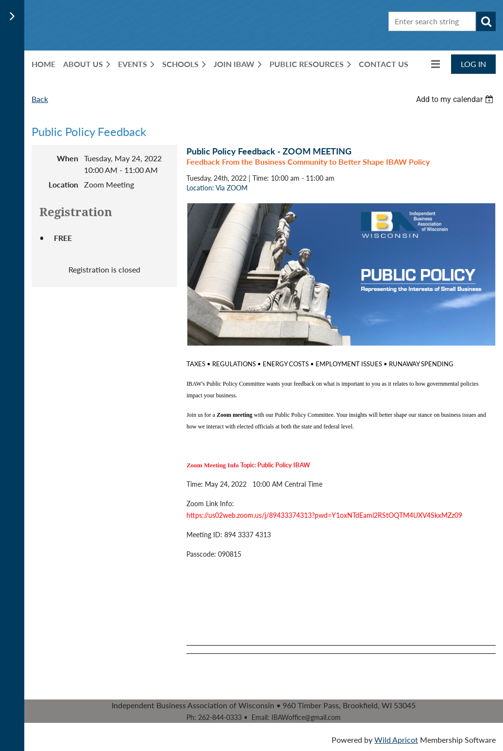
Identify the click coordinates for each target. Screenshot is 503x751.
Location (63, 184)
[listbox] (456, 99)
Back (40, 98)
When (67, 158)
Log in (473, 63)
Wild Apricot (396, 739)
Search (486, 21)
